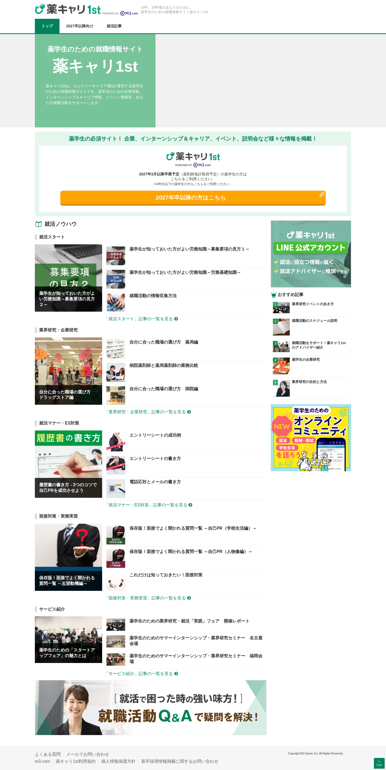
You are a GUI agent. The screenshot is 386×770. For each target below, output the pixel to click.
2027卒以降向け (79, 26)
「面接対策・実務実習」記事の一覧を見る (147, 598)
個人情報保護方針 (118, 761)
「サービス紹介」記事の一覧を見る (141, 673)
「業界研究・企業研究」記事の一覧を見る (147, 412)
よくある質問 (48, 754)
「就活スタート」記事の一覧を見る (141, 318)
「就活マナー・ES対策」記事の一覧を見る (148, 505)
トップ (47, 26)
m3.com (42, 761)
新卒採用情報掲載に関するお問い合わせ (179, 761)
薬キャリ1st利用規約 (76, 761)
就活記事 (114, 26)
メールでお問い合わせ (87, 754)
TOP (379, 763)
